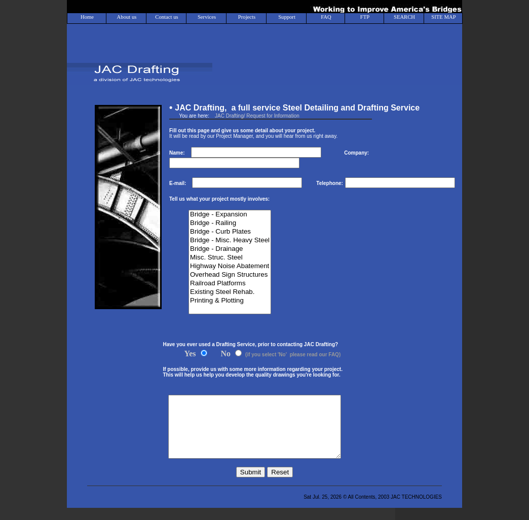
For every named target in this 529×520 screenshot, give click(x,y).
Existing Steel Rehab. (230, 292)
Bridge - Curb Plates (230, 232)
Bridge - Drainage (230, 249)
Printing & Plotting (230, 300)
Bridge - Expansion (230, 214)
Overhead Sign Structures (230, 275)
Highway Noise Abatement (230, 266)
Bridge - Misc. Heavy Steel (230, 240)
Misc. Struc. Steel (230, 257)
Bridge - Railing (230, 223)
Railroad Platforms (230, 283)
